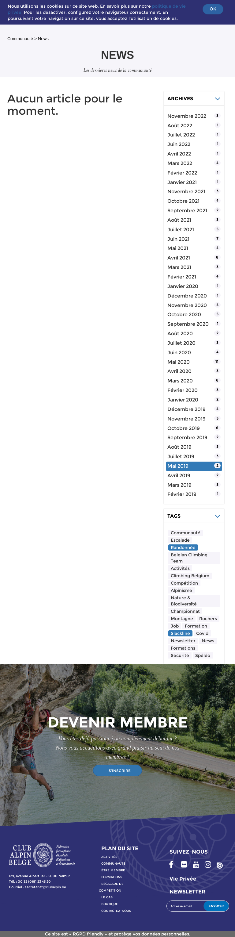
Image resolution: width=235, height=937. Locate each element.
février (182, 173)
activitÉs (109, 857)
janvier (182, 182)
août (179, 126)
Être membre (113, 870)
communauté (113, 864)
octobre (183, 201)
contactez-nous (116, 911)
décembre (187, 296)
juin (178, 144)
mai (177, 248)
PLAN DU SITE (119, 848)
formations (111, 877)
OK (213, 9)
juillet (181, 135)
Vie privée (183, 879)
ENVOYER (216, 906)
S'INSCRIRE (120, 770)
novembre (186, 116)
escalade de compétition (111, 887)
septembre (187, 210)
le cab (107, 897)
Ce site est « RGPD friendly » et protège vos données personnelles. (117, 934)
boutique (109, 904)
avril (179, 154)
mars (179, 163)
